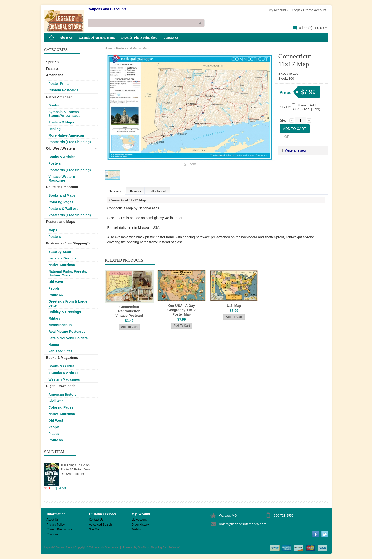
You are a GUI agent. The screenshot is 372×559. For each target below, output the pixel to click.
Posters (55, 163)
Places (54, 434)
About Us (66, 37)
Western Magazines (64, 379)
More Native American (66, 135)
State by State (60, 252)
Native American (59, 97)
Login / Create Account (309, 10)
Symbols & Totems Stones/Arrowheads (64, 114)
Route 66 (56, 295)
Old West (56, 282)
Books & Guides (62, 366)
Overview (115, 191)
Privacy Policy (56, 524)
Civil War (56, 401)
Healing (55, 129)
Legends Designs (63, 258)
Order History (140, 524)
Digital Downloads (60, 386)
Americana (55, 75)
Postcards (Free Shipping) (70, 142)
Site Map (94, 529)
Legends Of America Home (97, 37)
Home (109, 48)
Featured (53, 69)
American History (63, 394)
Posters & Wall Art (63, 209)
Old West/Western (60, 148)
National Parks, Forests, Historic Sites (68, 273)
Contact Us (171, 37)
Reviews (135, 191)
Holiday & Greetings (65, 312)
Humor (54, 345)
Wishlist (136, 529)
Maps (53, 230)
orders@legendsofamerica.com (242, 524)
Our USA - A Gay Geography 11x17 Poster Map (181, 310)
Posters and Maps (60, 222)
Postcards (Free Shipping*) (68, 243)
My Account (139, 519)
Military (54, 318)
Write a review (295, 150)
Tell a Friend (157, 191)
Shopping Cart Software (164, 547)
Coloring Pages (61, 202)
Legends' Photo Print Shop (139, 37)
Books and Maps (62, 195)
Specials (52, 62)
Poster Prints (59, 84)
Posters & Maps (61, 122)
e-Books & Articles (64, 373)
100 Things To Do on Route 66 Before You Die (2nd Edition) (75, 469)
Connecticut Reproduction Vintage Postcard (129, 311)
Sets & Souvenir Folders (68, 338)
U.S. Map (234, 306)
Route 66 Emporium (62, 187)
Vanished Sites (61, 351)
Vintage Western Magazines (62, 178)
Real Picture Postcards (67, 331)
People (54, 288)
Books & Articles (62, 157)
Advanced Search (100, 524)
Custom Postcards (64, 90)
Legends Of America (106, 547)
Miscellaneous (60, 325)
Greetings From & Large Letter (68, 303)
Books (54, 105)
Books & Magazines (62, 358)
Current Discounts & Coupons (60, 530)
